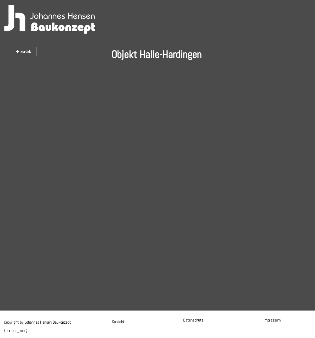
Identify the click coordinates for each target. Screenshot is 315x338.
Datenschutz (193, 320)
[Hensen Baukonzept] (50, 20)
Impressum (272, 320)
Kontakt (118, 321)
